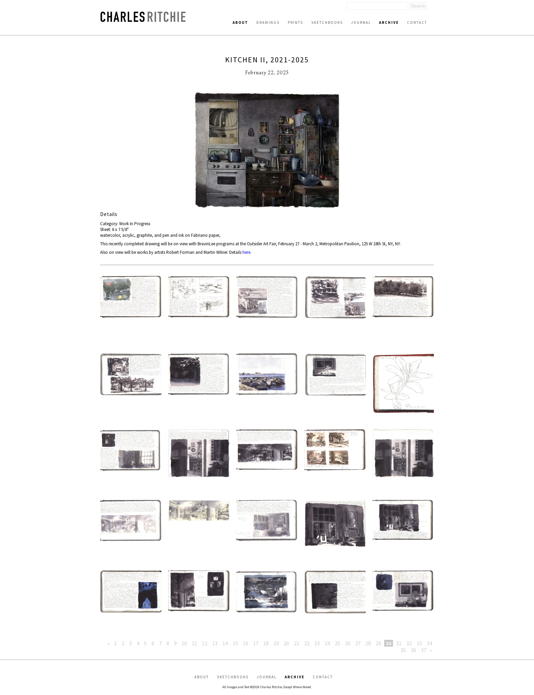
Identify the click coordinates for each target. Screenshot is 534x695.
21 (296, 643)
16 (245, 643)
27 (358, 643)
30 (388, 643)
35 (403, 650)
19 (276, 643)
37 (423, 650)
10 (184, 643)
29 (378, 643)
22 (307, 643)
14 (225, 643)
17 (255, 643)
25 (337, 643)
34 (429, 643)
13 (215, 643)
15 (235, 643)
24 (327, 643)
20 (286, 643)
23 (317, 643)
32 (409, 643)
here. (246, 252)
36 (413, 650)
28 (368, 643)
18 (266, 643)
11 (194, 643)
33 (419, 643)
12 (204, 643)
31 (399, 643)
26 (347, 643)
